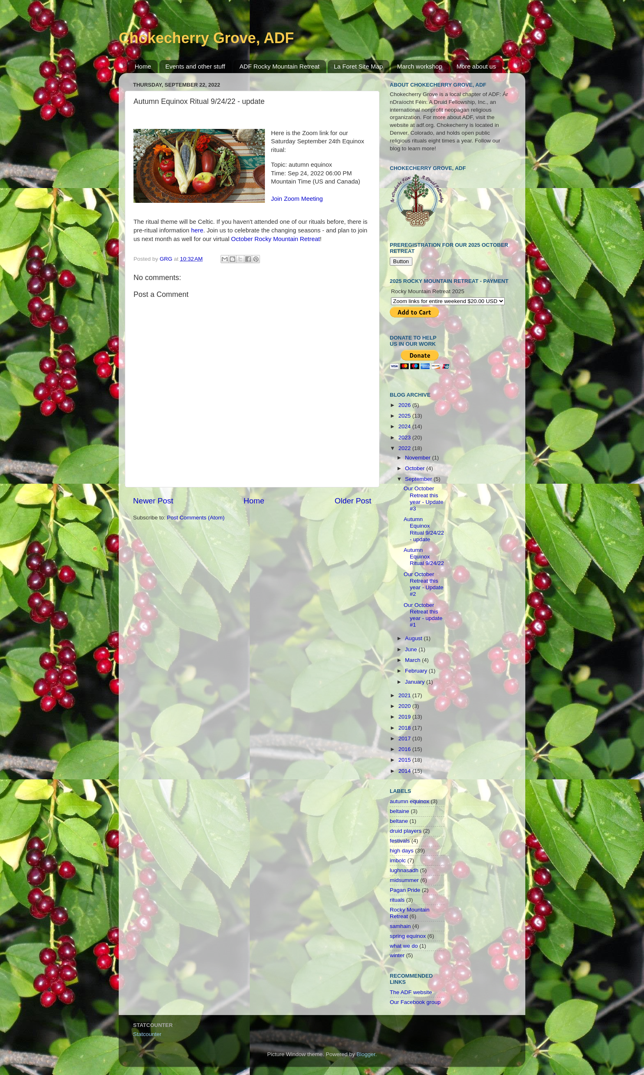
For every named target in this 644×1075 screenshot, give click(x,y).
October (415, 468)
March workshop (419, 66)
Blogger (365, 1054)
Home (143, 66)
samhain (400, 926)
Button (401, 261)
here (197, 230)
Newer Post (153, 500)
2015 (405, 760)
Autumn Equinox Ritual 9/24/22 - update (424, 529)
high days (402, 851)
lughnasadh (404, 870)
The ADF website (411, 992)
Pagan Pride (405, 890)
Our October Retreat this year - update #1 (423, 615)
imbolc (398, 860)
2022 (405, 448)
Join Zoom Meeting (297, 198)
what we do (404, 946)
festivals (400, 841)
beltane (399, 821)
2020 (405, 706)
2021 (405, 695)
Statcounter (147, 1034)
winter (397, 955)
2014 (405, 771)
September (419, 479)
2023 (405, 437)
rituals (397, 900)
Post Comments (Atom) (196, 518)
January (415, 682)
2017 (405, 738)
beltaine (399, 811)
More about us (476, 66)
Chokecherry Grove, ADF (206, 38)
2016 (405, 749)
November (418, 458)
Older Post (353, 500)
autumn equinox (409, 801)
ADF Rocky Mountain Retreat (279, 66)
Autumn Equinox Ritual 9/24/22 (424, 556)
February (417, 671)
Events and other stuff (195, 66)
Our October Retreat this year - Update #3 (424, 498)
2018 (405, 728)
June (412, 649)
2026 (405, 405)
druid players (405, 831)
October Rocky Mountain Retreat (275, 239)
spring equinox (408, 936)
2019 (405, 717)
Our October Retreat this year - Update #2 (424, 584)
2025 (405, 416)
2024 (405, 426)
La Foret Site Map (358, 66)
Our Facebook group (415, 1002)
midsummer (404, 880)
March (413, 660)
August (414, 638)
